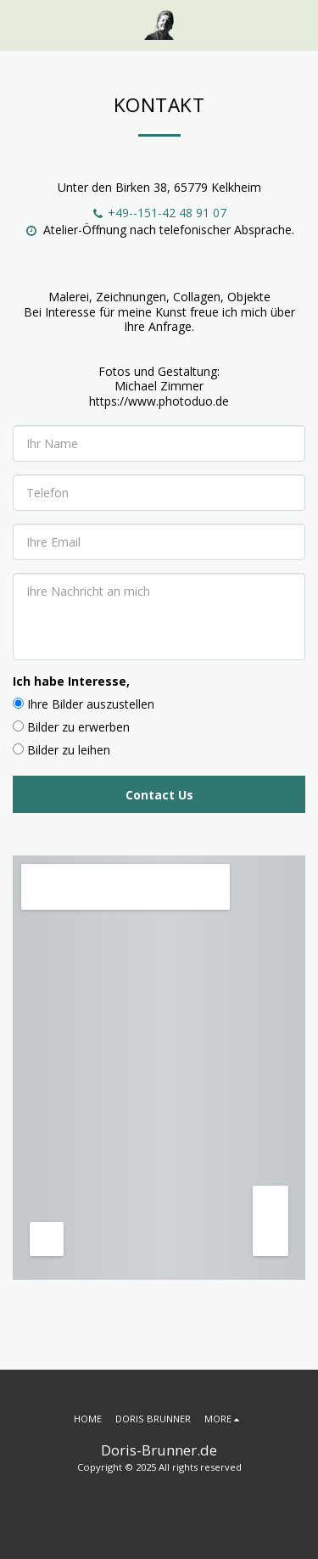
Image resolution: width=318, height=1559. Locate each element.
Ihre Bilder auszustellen (90, 704)
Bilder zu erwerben (78, 727)
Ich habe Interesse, (71, 681)
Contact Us (159, 795)
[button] (18, 24)
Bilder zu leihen (68, 750)
